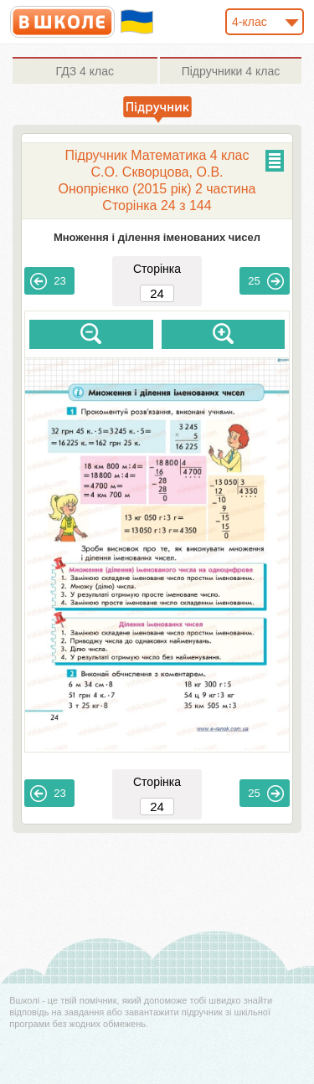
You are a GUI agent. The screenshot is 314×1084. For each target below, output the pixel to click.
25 (265, 281)
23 (47, 281)
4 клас (85, 71)
